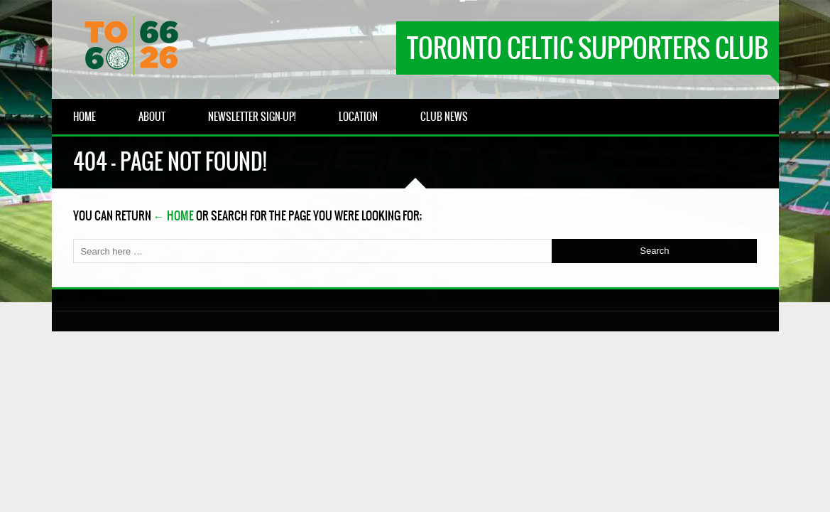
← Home (173, 215)
